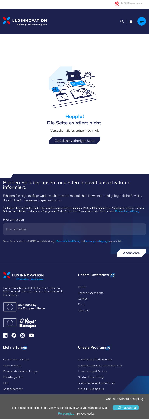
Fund (81, 304)
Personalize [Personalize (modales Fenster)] (66, 413)
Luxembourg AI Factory (92, 371)
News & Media (12, 365)
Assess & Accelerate (91, 293)
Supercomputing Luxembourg (96, 383)
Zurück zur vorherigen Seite (74, 141)
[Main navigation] (141, 21)
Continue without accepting (126, 399)
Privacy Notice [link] (85, 413)
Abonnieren (131, 253)
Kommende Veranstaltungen (21, 371)
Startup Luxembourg (91, 377)
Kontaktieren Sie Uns (16, 359)
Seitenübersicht (13, 388)
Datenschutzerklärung (127, 211)
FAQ (6, 383)
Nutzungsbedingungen (97, 241)
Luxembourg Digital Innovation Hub (100, 365)
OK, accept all (125, 407)
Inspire (82, 287)
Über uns (83, 310)
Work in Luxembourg (91, 388)
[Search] (122, 21)
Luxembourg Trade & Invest (95, 359)
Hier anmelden (13, 219)
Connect (83, 298)
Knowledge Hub (13, 377)
